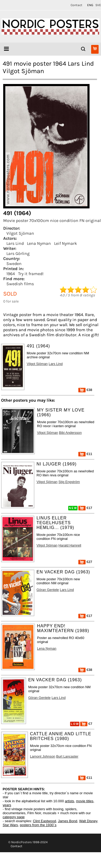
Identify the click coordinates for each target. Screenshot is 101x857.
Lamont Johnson (42, 756)
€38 (85, 390)
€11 (85, 454)
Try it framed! (30, 273)
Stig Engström (69, 482)
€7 (86, 724)
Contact (76, 5)
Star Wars (10, 825)
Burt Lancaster (67, 756)
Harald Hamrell (69, 545)
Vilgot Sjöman (20, 233)
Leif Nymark (65, 243)
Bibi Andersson (70, 433)
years (7, 805)
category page (14, 817)
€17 (85, 508)
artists (69, 801)
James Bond (67, 821)
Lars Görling (18, 253)
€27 (85, 562)
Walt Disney (88, 821)
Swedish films (20, 283)
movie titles (84, 801)
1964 (10, 273)
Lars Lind (15, 243)
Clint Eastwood (44, 821)
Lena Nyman (39, 243)
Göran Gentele (48, 590)
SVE (98, 5)
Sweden (14, 263)
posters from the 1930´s (38, 825)
